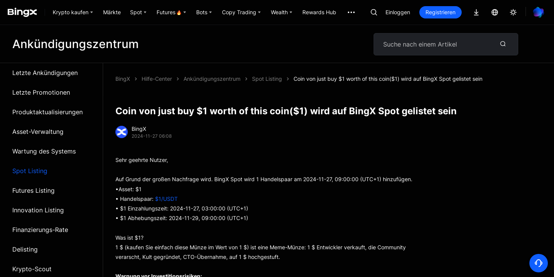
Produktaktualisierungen (47, 112)
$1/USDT (166, 198)
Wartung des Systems (44, 151)
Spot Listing (29, 171)
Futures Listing (33, 190)
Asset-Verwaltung (37, 131)
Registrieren (441, 12)
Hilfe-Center (157, 78)
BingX (122, 78)
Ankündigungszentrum (212, 78)
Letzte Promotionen (41, 92)
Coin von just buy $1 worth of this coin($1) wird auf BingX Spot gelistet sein (388, 78)
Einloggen (397, 12)
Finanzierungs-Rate (40, 230)
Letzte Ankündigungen (45, 73)
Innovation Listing (38, 210)
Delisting (25, 249)
